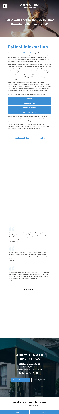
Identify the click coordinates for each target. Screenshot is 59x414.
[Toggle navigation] (55, 6)
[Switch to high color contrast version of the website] (5, 6)
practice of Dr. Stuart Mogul (25, 53)
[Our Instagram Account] (23, 373)
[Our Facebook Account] (20, 373)
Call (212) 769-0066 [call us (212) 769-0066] (40, 380)
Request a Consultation (20, 380)
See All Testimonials (29, 289)
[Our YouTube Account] (37, 373)
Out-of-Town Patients (29, 112)
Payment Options (29, 103)
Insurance (29, 99)
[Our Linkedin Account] (27, 373)
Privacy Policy (33, 402)
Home (23, 35)
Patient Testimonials (29, 107)
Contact (44, 412)
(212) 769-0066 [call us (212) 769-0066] (15, 412)
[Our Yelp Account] (33, 373)
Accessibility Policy (19, 402)
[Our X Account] (30, 373)
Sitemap (43, 402)
